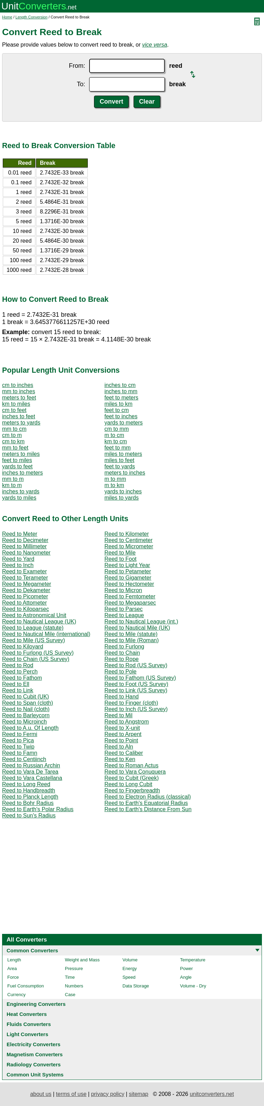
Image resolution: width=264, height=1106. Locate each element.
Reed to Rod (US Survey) (135, 665)
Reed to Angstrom (126, 722)
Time (70, 977)
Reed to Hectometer (129, 584)
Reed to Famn (19, 753)
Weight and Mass (82, 959)
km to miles (16, 404)
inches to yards (21, 491)
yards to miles (19, 498)
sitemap (138, 1094)
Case (70, 994)
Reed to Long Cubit (128, 784)
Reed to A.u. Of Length (30, 728)
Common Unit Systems (35, 1074)
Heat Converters (27, 1014)
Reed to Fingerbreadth (132, 790)
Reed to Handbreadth (28, 790)
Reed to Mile (120, 553)
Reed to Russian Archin (31, 765)
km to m (12, 485)
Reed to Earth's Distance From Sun (147, 809)
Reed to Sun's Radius (29, 815)
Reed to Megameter (26, 584)
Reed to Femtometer (129, 596)
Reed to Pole (120, 672)
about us (40, 1094)
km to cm (115, 441)
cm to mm (116, 429)
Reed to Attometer (24, 603)
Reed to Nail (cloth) (26, 709)
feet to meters (121, 398)
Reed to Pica (18, 740)
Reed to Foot (120, 559)
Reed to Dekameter (26, 590)
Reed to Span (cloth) (27, 703)
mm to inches (18, 391)
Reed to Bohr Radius (28, 803)
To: (81, 84)
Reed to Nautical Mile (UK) (137, 628)
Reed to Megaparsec (130, 603)
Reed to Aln (118, 747)
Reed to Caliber (123, 753)
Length (14, 959)
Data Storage (135, 985)
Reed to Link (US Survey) (135, 690)
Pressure (74, 968)
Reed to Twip (18, 747)
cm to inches (17, 385)
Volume (129, 959)
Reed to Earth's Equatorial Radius (146, 803)
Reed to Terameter (25, 578)
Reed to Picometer (25, 596)
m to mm (115, 479)
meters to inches (124, 473)
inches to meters (22, 473)
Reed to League (124, 615)
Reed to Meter (19, 534)
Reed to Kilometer (126, 534)
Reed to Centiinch (24, 759)
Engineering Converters (36, 1004)
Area (12, 968)
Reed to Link (17, 690)
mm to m (13, 479)
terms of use (71, 1094)
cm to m (12, 435)
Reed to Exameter (24, 571)
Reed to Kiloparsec (25, 609)
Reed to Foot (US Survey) (136, 684)
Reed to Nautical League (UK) (39, 621)
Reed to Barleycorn (26, 715)
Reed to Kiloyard (22, 646)
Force (13, 977)
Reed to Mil (118, 715)
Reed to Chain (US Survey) (35, 659)
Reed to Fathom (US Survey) (140, 678)
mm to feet (15, 448)
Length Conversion (32, 17)
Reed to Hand (121, 697)
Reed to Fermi (19, 734)
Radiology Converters (34, 1064)
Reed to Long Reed (26, 784)
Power (186, 968)
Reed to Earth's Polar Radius (38, 809)
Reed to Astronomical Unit (34, 615)
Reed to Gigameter (127, 578)
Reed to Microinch (24, 722)
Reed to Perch (19, 672)
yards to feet (17, 466)
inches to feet (18, 416)
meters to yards (21, 423)
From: (77, 65)
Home (7, 17)
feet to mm (117, 448)
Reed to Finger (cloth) (131, 703)
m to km (114, 485)
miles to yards (121, 498)
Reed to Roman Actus (131, 765)
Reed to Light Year (127, 565)
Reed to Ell (15, 684)
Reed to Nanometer (26, 553)
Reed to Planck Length (30, 797)
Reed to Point (121, 740)
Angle (185, 977)
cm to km (13, 441)
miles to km (118, 404)
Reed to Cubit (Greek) (131, 778)
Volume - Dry (193, 985)
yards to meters (123, 423)
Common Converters (32, 950)
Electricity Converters (33, 1044)
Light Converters (27, 1034)
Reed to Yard (18, 559)
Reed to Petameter (127, 571)
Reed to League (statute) (32, 628)
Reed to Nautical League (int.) (141, 621)
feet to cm (116, 410)
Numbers (74, 985)
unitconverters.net (212, 1094)
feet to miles (17, 460)
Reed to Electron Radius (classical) (147, 797)
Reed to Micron (123, 590)
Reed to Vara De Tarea (30, 772)
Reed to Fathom (22, 678)
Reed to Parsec (123, 609)
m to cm (114, 435)
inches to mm (120, 391)
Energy (129, 968)
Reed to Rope (121, 659)
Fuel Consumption (25, 985)
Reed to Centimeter (128, 540)
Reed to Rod (17, 665)
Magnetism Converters (35, 1054)
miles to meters (123, 454)
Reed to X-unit (122, 728)
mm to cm (14, 429)
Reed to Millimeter (24, 546)
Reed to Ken (119, 759)
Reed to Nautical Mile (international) (46, 634)
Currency (16, 994)
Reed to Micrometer (128, 546)
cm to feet (14, 410)
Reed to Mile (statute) (130, 634)
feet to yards (119, 466)
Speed (129, 977)
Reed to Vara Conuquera (135, 772)
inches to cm (120, 385)
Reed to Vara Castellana (32, 778)
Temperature (192, 959)
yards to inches (123, 491)
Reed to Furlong (124, 646)
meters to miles (21, 454)
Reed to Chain (122, 653)
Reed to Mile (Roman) (131, 640)
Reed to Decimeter (25, 540)
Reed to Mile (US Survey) (33, 640)
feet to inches (120, 416)
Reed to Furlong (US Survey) (38, 653)
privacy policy (107, 1094)
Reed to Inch (18, 565)
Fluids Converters (29, 1024)
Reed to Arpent (123, 734)
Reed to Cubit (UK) (25, 697)
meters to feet (19, 398)
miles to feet (119, 460)
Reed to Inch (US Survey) (136, 709)
